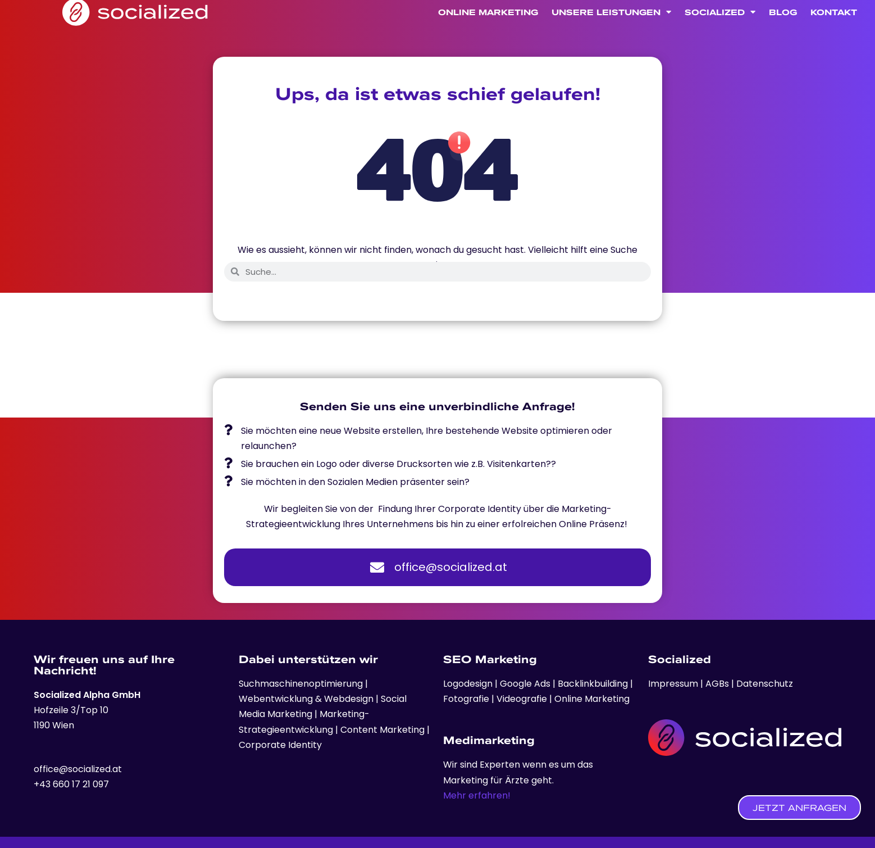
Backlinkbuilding (594, 683)
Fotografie (467, 698)
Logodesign (469, 683)
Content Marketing (382, 729)
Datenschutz (764, 683)
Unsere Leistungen (611, 30)
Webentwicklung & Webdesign (306, 698)
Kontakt (833, 29)
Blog (783, 29)
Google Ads (524, 683)
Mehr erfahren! (477, 795)
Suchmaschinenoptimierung (301, 683)
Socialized (720, 30)
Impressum (674, 683)
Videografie (522, 698)
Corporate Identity (280, 744)
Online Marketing (488, 29)
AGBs (717, 683)
